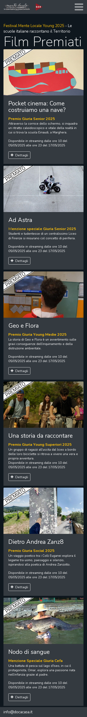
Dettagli (19, 155)
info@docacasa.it (17, 712)
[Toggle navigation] (79, 7)
